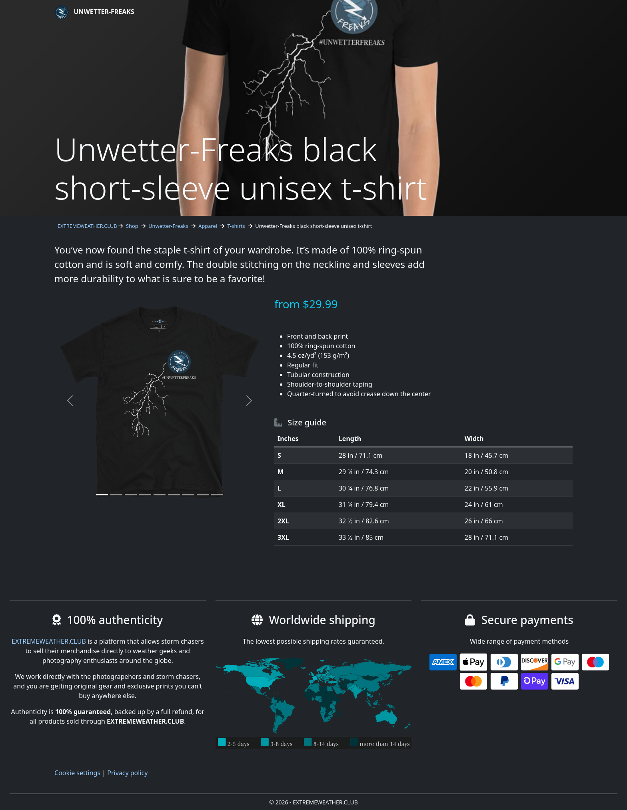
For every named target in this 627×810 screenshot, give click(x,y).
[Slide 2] (116, 494)
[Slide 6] (174, 494)
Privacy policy (127, 772)
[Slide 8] (203, 494)
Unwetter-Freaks (94, 12)
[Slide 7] (188, 494)
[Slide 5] (160, 494)
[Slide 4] (145, 494)
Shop (132, 225)
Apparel (207, 225)
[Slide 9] (217, 494)
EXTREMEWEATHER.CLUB (87, 225)
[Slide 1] (102, 494)
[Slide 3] (131, 494)
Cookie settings (77, 772)
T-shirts (236, 225)
